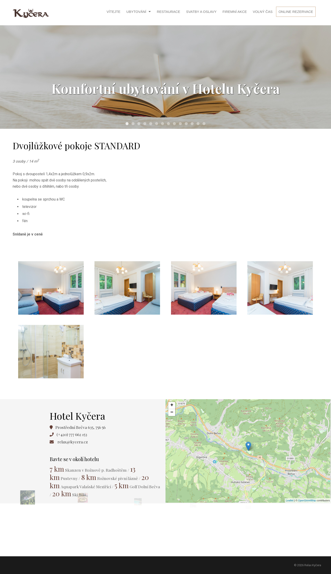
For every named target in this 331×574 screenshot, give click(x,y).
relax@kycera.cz (72, 441)
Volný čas (263, 12)
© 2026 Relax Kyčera (307, 565)
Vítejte (113, 12)
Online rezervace (296, 12)
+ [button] (171, 405)
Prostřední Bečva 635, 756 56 (80, 427)
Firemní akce (235, 12)
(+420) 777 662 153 (72, 434)
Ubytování (136, 12)
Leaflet (290, 500)
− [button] (171, 412)
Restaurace (168, 12)
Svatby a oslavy (201, 12)
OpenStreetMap (307, 500)
